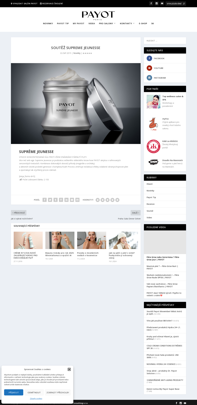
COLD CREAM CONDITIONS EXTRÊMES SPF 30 (164, 345)
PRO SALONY (106, 22)
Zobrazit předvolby (58, 392)
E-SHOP (143, 22)
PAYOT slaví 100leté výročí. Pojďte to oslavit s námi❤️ (164, 293)
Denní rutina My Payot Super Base (163, 387)
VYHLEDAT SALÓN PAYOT (25, 3)
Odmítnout (34, 392)
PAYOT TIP (63, 22)
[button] (69, 369)
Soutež (150, 209)
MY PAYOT (78, 22)
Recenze (150, 202)
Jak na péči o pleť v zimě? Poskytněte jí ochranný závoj (122, 254)
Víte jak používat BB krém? (159, 319)
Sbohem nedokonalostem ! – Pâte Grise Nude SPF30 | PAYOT (163, 275)
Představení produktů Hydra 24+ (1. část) (164, 327)
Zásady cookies (36, 398)
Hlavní (150, 182)
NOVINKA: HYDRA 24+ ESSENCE (161, 363)
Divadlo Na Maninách (172, 159)
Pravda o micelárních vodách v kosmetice (88, 252)
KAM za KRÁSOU (170, 140)
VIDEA (92, 22)
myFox (165, 117)
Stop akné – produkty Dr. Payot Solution (162, 370)
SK (152, 22)
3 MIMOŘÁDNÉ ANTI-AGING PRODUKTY (165, 379)
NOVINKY (48, 22)
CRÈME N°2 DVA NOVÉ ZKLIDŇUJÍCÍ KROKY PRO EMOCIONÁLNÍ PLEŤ (26, 254)
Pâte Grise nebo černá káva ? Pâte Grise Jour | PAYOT (163, 257)
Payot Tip (151, 196)
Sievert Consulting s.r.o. (77, 402)
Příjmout (14, 392)
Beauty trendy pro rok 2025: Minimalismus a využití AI (59, 252)
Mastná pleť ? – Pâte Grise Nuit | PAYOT (162, 266)
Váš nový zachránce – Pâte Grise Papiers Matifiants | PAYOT (162, 284)
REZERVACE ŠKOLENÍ (52, 3)
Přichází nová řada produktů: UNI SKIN (163, 354)
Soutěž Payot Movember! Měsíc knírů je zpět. (164, 311)
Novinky (76, 52)
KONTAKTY (126, 22)
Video (149, 216)
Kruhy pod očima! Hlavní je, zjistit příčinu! (163, 336)
